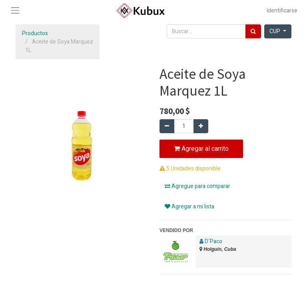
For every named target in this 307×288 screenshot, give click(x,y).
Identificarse (282, 10)
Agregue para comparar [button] (197, 186)
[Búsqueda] (253, 31)
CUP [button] (275, 31)
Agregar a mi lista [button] (189, 206)
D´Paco (213, 241)
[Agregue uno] (200, 126)
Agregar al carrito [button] (201, 149)
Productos (35, 33)
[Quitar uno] (166, 126)
